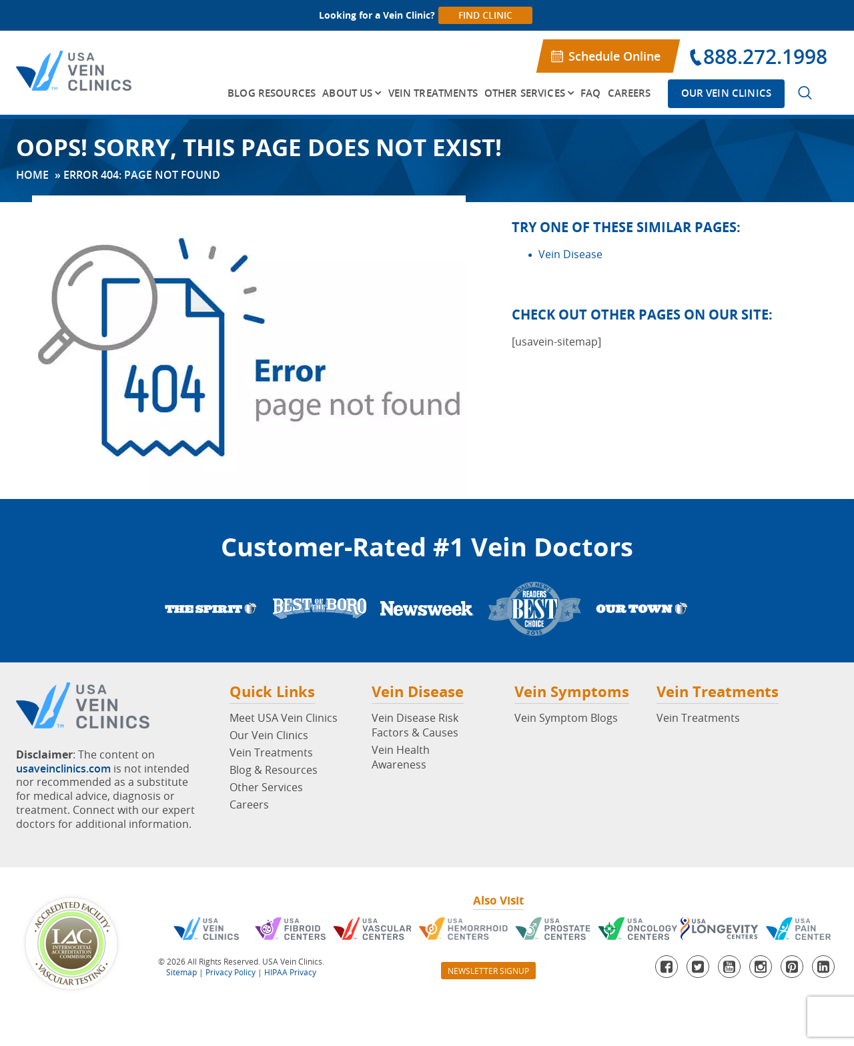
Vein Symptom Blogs (566, 717)
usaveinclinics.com (63, 768)
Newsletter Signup (488, 970)
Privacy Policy (230, 972)
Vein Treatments (433, 93)
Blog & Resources (274, 769)
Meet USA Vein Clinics (284, 717)
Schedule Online (614, 56)
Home (32, 174)
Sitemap (181, 972)
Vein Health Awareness (401, 757)
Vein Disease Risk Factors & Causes (415, 725)
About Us (347, 93)
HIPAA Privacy (290, 972)
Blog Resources (272, 93)
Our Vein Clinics (726, 93)
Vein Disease (570, 254)
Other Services (524, 93)
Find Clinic (485, 15)
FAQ (590, 93)
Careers (629, 93)
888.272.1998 (765, 56)
